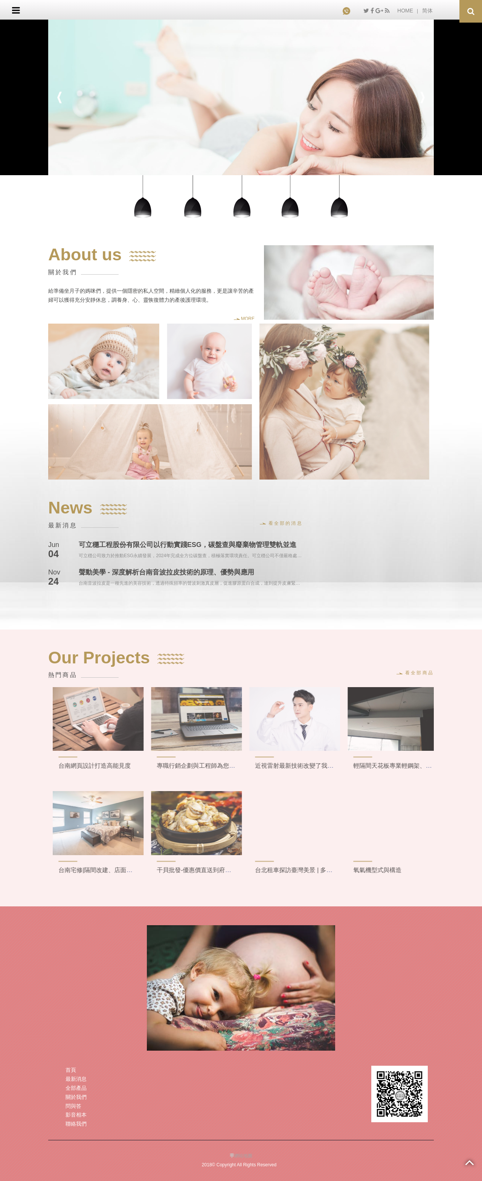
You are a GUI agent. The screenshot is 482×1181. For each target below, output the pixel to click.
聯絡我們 (76, 1124)
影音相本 (76, 1115)
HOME (405, 11)
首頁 (71, 1070)
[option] (241, 98)
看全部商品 (415, 673)
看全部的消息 (281, 523)
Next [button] (422, 98)
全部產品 (76, 1088)
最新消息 (76, 1079)
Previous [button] (59, 98)
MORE (244, 318)
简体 (427, 11)
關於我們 (76, 1097)
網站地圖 (243, 1155)
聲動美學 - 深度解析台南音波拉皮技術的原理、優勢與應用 (166, 572)
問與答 (73, 1106)
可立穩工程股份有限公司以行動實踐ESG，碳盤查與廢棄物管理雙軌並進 (187, 544)
